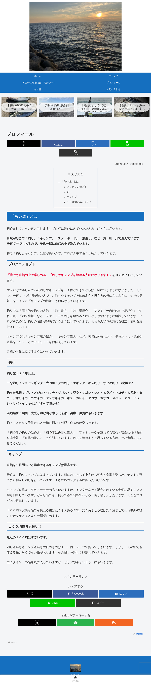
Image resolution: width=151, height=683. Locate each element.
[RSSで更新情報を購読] (83, 615)
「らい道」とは (69, 172)
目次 (71, 165)
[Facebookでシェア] (52, 144)
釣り (68, 183)
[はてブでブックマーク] (75, 144)
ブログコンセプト (77, 178)
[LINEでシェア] (99, 144)
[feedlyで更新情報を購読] (75, 615)
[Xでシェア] (29, 144)
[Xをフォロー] (67, 615)
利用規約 (75, 668)
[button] (122, 144)
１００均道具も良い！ (79, 194)
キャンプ (71, 189)
